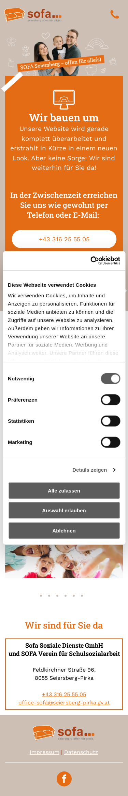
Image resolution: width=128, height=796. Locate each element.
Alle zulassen (64, 491)
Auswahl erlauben (64, 510)
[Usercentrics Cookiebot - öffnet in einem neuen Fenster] (91, 260)
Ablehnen (63, 531)
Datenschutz (81, 752)
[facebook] (64, 779)
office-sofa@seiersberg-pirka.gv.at (64, 702)
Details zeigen (89, 470)
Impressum (44, 752)
